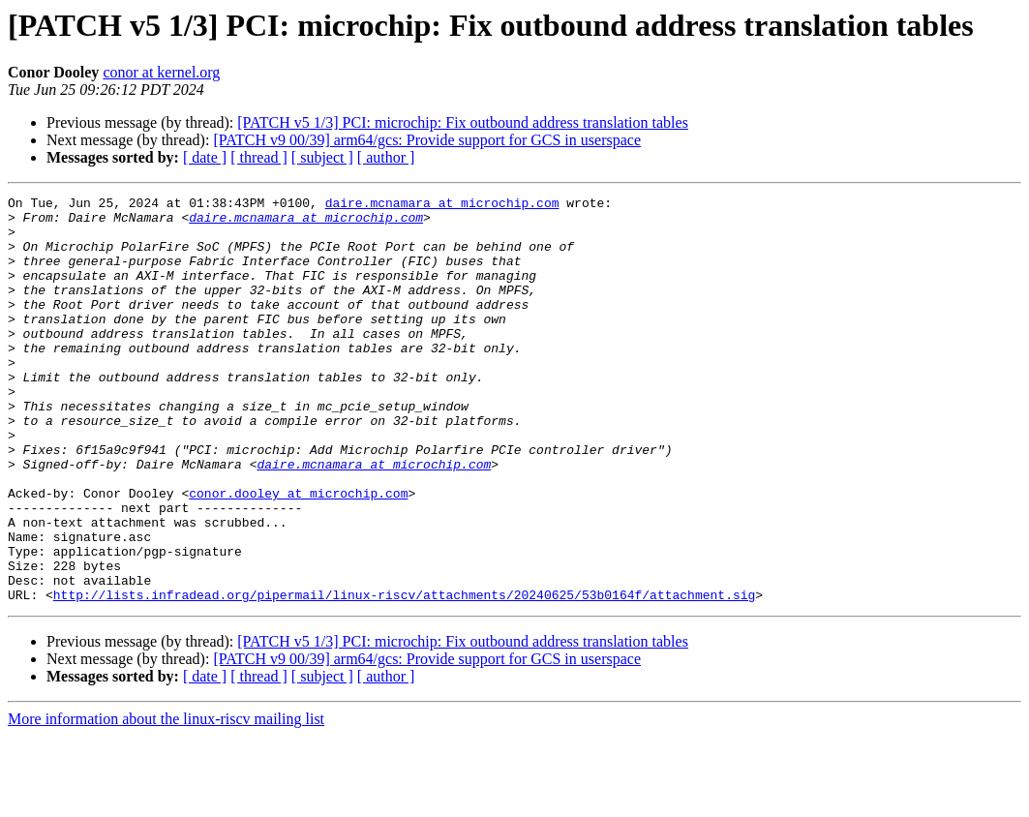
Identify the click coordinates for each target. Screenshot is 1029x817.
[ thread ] (259, 157)
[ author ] (386, 157)
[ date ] (205, 157)
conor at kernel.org (161, 72)
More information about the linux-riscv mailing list (166, 800)
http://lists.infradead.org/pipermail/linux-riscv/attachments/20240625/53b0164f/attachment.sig (404, 675)
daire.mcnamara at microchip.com (442, 205)
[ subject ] (322, 157)
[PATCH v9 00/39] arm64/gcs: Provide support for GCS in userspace (427, 140)
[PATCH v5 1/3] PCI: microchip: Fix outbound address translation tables (462, 122)
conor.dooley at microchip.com (298, 553)
